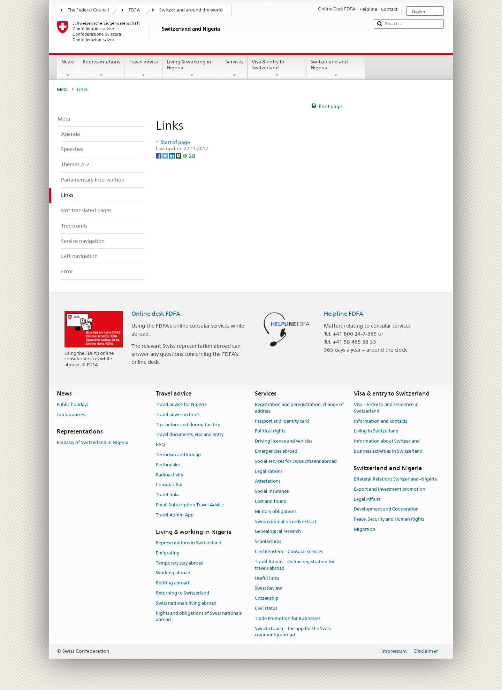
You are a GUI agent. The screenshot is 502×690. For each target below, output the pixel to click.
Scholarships (268, 541)
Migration (364, 529)
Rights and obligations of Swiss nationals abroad (199, 616)
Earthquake (168, 464)
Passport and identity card (282, 421)
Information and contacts (380, 421)
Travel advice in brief (177, 414)
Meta (62, 89)
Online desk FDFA (155, 313)
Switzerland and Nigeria (336, 68)
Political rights (270, 431)
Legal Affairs (367, 499)
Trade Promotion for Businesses (287, 618)
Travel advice (143, 68)
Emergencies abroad (276, 451)
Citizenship (267, 598)
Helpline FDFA (343, 313)
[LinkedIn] (172, 155)
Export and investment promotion (389, 489)
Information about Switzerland (387, 441)
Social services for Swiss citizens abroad (296, 461)
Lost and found (271, 501)
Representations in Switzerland (188, 542)
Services (234, 68)
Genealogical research (278, 531)
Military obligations (275, 511)
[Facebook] (159, 155)
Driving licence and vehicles (283, 441)
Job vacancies (71, 414)
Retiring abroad (172, 582)
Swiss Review (268, 588)
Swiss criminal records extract (286, 521)
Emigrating (168, 552)
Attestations (267, 481)
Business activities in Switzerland (388, 451)
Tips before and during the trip (188, 424)
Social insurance (272, 491)
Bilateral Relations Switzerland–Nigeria (395, 479)
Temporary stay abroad (180, 563)
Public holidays (72, 404)
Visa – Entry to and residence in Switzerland (386, 408)
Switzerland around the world (191, 10)
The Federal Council (88, 10)
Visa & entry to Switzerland (277, 68)
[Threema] (179, 155)
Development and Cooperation (386, 509)
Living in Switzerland (376, 431)
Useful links (267, 578)
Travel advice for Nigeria (181, 404)
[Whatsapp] (185, 155)
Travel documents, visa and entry (189, 434)
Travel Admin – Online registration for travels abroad (295, 565)
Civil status (266, 608)
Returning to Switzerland (182, 593)
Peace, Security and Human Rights (389, 519)
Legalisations (268, 471)
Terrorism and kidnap (178, 454)
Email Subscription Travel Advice (190, 504)
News (68, 68)
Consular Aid (169, 485)
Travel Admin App (174, 515)
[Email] (192, 155)
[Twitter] (165, 155)
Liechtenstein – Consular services (289, 551)
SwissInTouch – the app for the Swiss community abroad (293, 632)
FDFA (134, 10)
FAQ (160, 444)
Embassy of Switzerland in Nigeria (92, 442)
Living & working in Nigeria (192, 68)
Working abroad (173, 573)
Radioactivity (169, 474)
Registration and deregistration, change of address (299, 408)
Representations (101, 68)
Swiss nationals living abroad (186, 603)
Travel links (167, 494)
